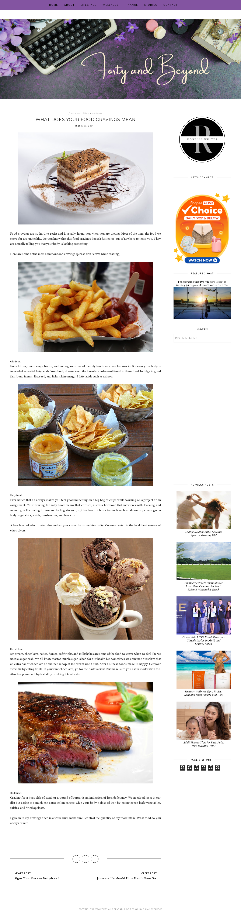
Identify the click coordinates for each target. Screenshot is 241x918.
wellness (97, 113)
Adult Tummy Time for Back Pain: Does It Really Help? (203, 743)
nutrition (83, 113)
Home (53, 4)
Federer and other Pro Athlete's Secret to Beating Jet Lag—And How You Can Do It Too (202, 283)
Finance (131, 4)
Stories (150, 4)
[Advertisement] (202, 412)
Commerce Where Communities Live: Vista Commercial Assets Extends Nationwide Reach (204, 586)
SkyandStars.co (153, 909)
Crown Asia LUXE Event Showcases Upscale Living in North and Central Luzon (203, 640)
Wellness (110, 4)
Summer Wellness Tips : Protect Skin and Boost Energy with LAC (203, 693)
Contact (170, 4)
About (69, 4)
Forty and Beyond (111, 909)
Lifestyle (89, 4)
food (71, 113)
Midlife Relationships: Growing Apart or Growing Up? (203, 533)
